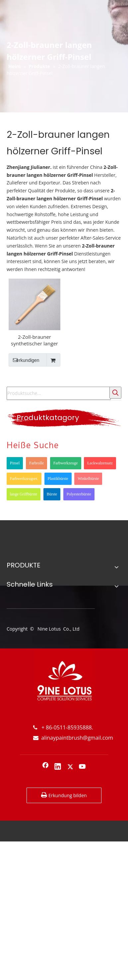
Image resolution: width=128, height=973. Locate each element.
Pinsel (15, 463)
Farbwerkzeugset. (24, 478)
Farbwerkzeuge (65, 463)
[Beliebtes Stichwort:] (115, 393)
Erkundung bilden (64, 795)
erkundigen (24, 360)
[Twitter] (70, 767)
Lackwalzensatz (100, 463)
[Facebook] (45, 767)
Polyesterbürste (79, 494)
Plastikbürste (58, 478)
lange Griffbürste (23, 494)
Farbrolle (36, 463)
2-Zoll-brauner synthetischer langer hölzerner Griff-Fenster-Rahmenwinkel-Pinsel (34, 340)
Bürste (52, 494)
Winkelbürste (88, 478)
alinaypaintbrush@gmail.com (73, 737)
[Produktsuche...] (59, 393)
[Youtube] (82, 767)
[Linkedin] (57, 767)
